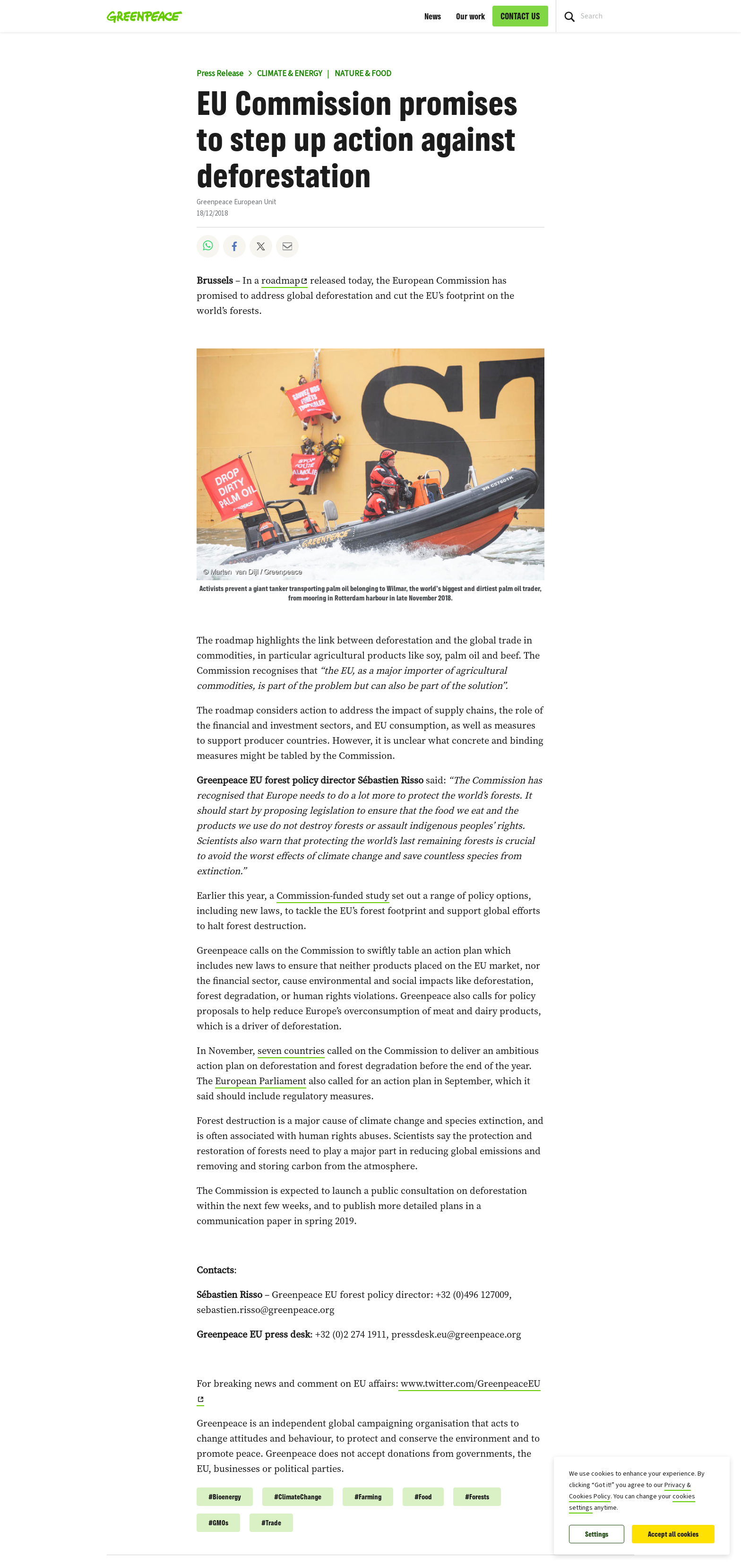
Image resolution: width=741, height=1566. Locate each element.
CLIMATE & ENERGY (289, 73)
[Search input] (648, 16)
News (432, 16)
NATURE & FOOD (363, 73)
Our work (470, 16)
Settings (596, 1534)
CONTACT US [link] (520, 16)
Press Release (220, 73)
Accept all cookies (673, 1534)
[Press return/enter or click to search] (569, 16)
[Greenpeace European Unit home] (141, 16)
